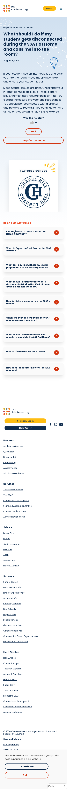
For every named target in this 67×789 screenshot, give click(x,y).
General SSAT (10, 679)
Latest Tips (8, 533)
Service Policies (12, 739)
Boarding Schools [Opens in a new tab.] (12, 603)
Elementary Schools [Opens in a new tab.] (13, 625)
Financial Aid (9, 457)
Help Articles (9, 657)
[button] (15, 8)
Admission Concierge (14, 516)
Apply (6, 554)
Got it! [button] (27, 775)
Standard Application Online (17, 505)
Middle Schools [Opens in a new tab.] (10, 619)
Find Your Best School (14, 592)
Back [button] (33, 131)
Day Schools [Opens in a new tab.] (9, 609)
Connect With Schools (14, 511)
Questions (8, 451)
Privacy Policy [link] (11, 744)
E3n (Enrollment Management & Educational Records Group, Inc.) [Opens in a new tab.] (30, 732)
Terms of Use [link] (10, 749)
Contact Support (12, 663)
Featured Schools (12, 587)
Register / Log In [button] (25, 421)
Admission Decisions (13, 473)
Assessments (10, 468)
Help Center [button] (25, 428)
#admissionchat (11, 544)
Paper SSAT (9, 685)
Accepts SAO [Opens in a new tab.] (10, 598)
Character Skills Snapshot (16, 500)
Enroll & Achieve (11, 565)
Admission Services (13, 489)
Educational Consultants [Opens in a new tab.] (15, 641)
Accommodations (12, 712)
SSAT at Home (10, 690)
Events (6, 538)
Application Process (13, 446)
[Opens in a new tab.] (33, 186)
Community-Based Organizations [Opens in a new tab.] (20, 636)
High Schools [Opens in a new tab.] (9, 614)
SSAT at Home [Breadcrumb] (26, 27)
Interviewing (9, 462)
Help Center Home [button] (33, 140)
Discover (7, 549)
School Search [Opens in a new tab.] (10, 582)
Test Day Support (12, 668)
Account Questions (13, 674)
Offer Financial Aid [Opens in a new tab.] (12, 630)
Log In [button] (49, 8)
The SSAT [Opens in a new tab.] (8, 495)
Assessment (9, 560)
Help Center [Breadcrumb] (9, 27)
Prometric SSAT (11, 695)
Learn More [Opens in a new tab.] (27, 766)
